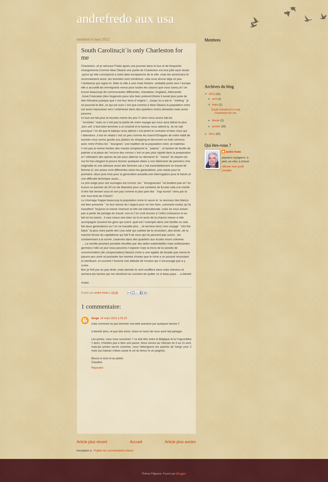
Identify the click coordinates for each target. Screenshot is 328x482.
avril (215, 98)
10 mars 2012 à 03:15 (113, 318)
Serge (95, 318)
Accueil (136, 442)
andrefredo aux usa (125, 18)
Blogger (181, 473)
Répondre (97, 367)
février (216, 120)
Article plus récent (92, 442)
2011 (212, 133)
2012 (212, 93)
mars (215, 104)
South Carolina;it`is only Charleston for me (225, 111)
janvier (216, 126)
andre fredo (233, 151)
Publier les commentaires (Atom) (114, 450)
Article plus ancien (180, 442)
